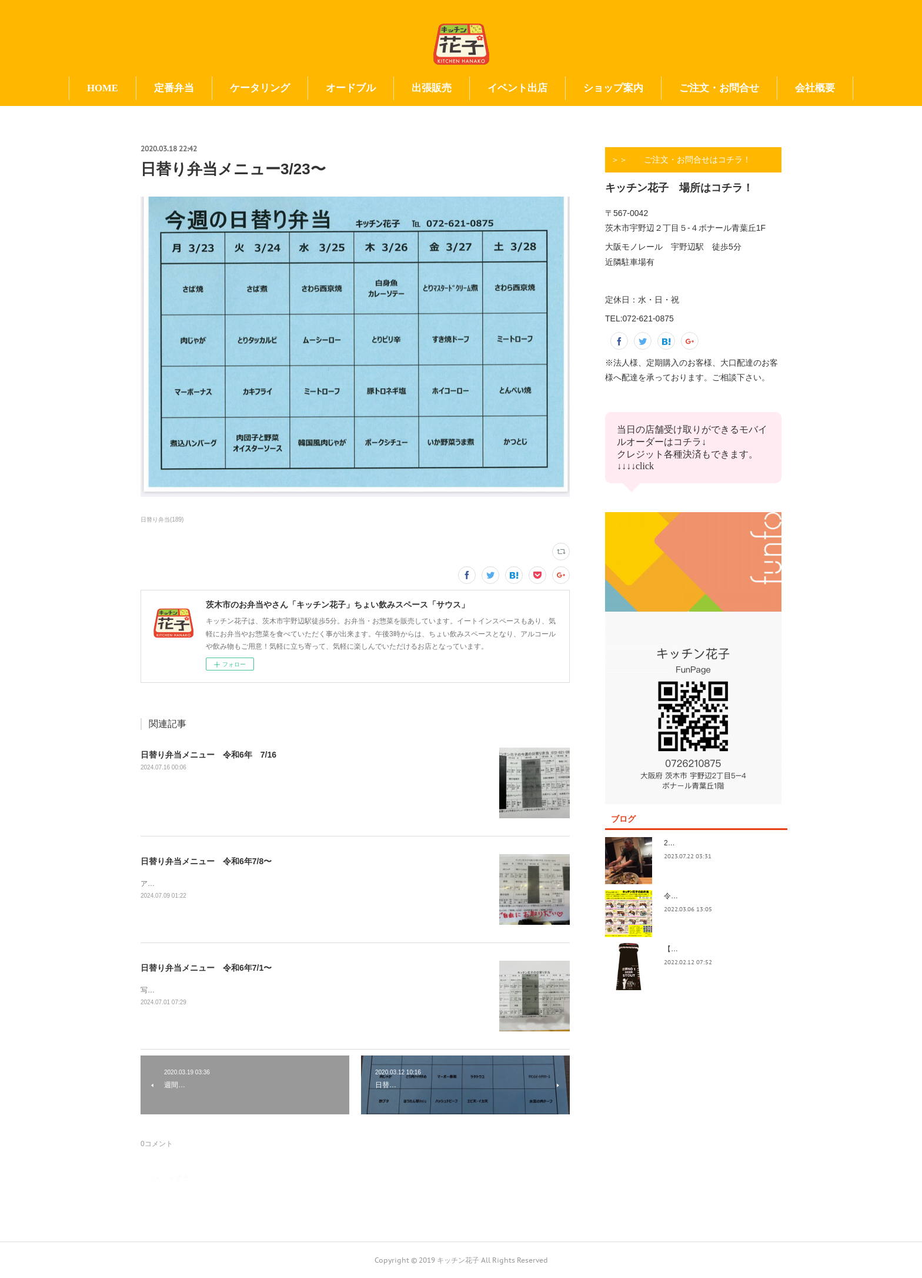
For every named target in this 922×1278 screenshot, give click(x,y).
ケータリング (260, 88)
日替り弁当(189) (162, 519)
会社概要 (815, 88)
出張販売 (432, 88)
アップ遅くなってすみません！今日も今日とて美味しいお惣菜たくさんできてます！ (275, 883)
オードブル (351, 88)
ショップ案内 (613, 88)
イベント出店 (517, 88)
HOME (102, 88)
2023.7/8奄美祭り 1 (697, 843)
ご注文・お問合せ (719, 88)
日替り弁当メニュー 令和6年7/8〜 (206, 861)
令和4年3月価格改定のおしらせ (713, 896)
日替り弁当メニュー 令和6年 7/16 (208, 754)
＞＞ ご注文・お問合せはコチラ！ (681, 159)
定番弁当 (174, 88)
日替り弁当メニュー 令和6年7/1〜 (206, 967)
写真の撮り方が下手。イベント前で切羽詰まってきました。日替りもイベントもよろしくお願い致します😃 (311, 990)
